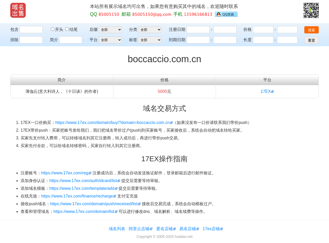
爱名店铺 (164, 229)
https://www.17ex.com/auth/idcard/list (83, 180)
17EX (266, 91)
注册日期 (177, 29)
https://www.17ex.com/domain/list (83, 211)
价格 (247, 29)
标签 (133, 40)
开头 (57, 29)
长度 (247, 40)
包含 (14, 29)
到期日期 (177, 40)
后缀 (93, 29)
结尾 (71, 29)
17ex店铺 (211, 229)
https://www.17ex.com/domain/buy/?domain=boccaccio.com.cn (112, 122)
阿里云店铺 (139, 229)
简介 (54, 40)
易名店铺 (187, 229)
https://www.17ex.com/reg (64, 173)
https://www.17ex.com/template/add (81, 188)
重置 (311, 40)
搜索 (311, 30)
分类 (133, 29)
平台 (93, 40)
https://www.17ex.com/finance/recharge (77, 196)
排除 (14, 40)
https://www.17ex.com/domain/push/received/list (94, 204)
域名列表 (117, 229)
